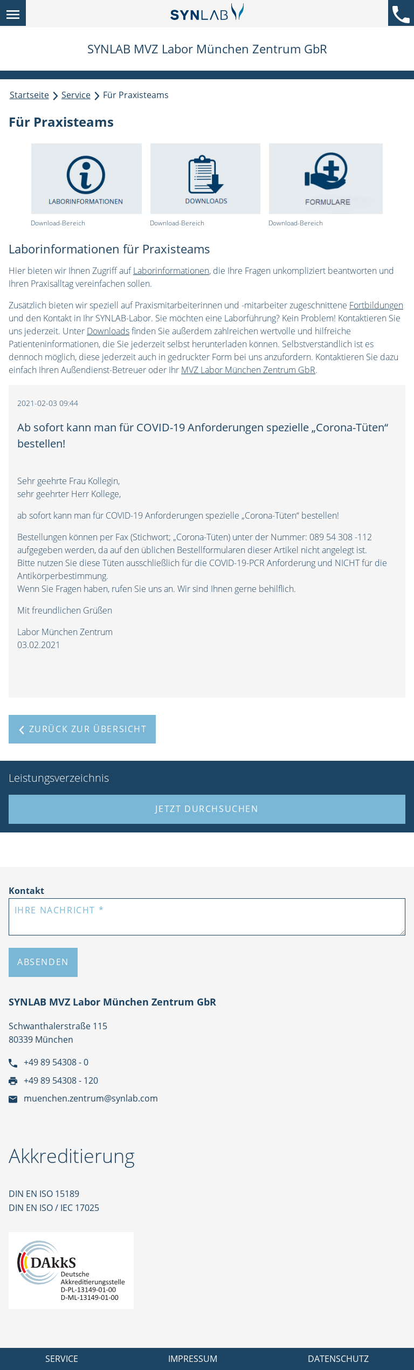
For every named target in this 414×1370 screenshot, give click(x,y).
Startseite (29, 95)
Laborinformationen (171, 271)
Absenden (43, 962)
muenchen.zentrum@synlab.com (83, 1098)
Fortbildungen (376, 305)
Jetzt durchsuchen (206, 809)
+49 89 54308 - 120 (53, 1080)
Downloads (108, 331)
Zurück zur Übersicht (82, 729)
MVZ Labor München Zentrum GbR (248, 370)
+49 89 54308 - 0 (48, 1062)
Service (76, 95)
